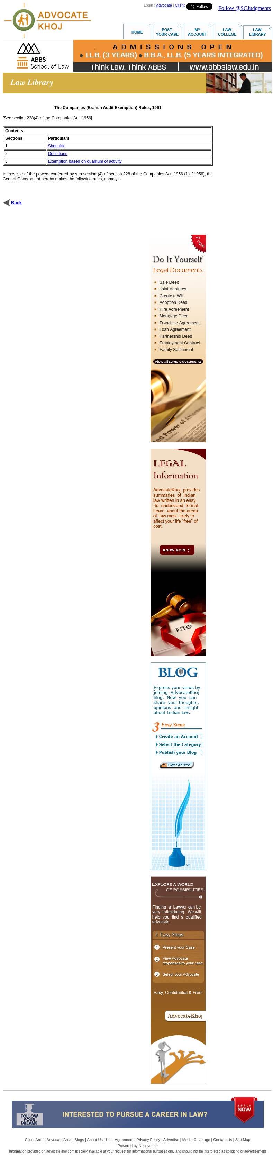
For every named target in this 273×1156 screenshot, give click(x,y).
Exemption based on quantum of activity (85, 161)
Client (180, 5)
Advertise (171, 1140)
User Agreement (119, 1140)
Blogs (79, 1140)
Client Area (34, 1140)
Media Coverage (196, 1140)
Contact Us (222, 1140)
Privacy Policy (148, 1140)
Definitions (57, 153)
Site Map (242, 1140)
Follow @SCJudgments (244, 8)
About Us (95, 1140)
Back (16, 202)
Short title (57, 146)
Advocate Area (59, 1140)
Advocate (164, 5)
